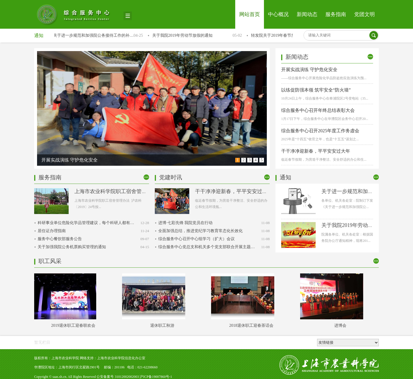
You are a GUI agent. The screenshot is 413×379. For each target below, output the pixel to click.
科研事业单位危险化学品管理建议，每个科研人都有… (86, 223)
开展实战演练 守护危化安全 (309, 69)
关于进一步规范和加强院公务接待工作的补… (94, 35)
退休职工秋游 (163, 325)
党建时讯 (170, 177)
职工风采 (49, 261)
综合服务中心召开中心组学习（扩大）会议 (196, 239)
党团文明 (364, 14)
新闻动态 (307, 14)
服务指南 (335, 14)
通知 (38, 35)
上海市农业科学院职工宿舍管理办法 (115, 191)
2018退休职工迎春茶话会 (252, 325)
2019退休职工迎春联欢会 (74, 325)
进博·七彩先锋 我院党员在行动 (185, 223)
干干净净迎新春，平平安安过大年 (315, 151)
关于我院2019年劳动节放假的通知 (183, 35)
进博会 (341, 325)
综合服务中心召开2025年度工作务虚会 (320, 130)
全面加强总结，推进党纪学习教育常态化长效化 (200, 231)
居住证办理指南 (52, 231)
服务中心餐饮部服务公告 (60, 239)
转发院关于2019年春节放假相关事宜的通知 (290, 35)
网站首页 (249, 14)
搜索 (373, 35)
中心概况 (278, 14)
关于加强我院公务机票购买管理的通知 (72, 247)
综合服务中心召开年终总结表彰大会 (318, 110)
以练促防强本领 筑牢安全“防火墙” (316, 90)
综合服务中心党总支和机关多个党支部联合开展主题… (206, 247)
